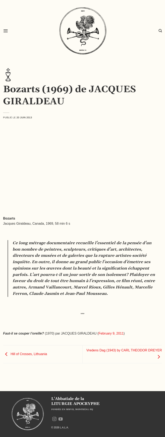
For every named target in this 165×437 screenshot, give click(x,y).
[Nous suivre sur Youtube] (61, 419)
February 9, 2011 (111, 333)
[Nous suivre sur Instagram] (54, 419)
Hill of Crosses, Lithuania (25, 354)
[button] (5, 31)
